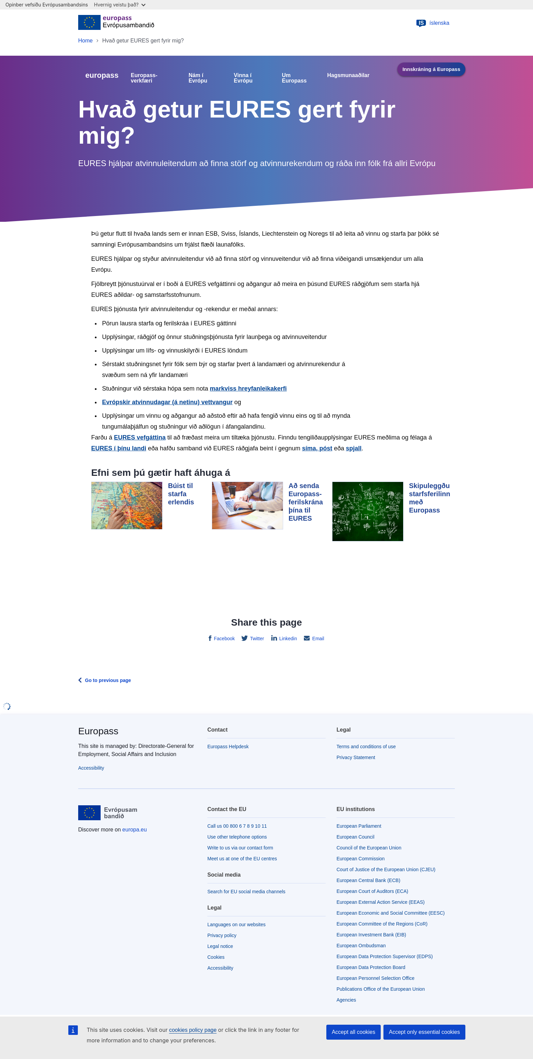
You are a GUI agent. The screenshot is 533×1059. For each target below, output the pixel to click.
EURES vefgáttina (140, 437)
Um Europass (294, 78)
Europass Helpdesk (227, 746)
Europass (98, 731)
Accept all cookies (353, 1032)
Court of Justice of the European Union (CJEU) (386, 869)
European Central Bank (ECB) (368, 880)
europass (102, 75)
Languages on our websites (236, 924)
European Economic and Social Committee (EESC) (391, 913)
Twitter (256, 638)
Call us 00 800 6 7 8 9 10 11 (237, 826)
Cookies (216, 957)
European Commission (361, 858)
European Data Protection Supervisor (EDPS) (385, 956)
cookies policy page (193, 1030)
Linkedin (287, 638)
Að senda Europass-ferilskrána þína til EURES (306, 502)
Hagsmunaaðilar (348, 75)
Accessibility (91, 768)
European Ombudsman (361, 945)
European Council (355, 837)
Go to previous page (108, 680)
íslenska (432, 23)
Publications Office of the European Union (381, 989)
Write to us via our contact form (240, 847)
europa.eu (134, 829)
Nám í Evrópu (198, 78)
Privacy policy (222, 935)
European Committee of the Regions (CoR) (382, 924)
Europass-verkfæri (144, 78)
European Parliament (359, 826)
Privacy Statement (356, 757)
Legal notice (220, 946)
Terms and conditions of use (366, 746)
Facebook (223, 638)
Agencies (346, 1000)
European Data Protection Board (371, 967)
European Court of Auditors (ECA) (372, 891)
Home (85, 40)
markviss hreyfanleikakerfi (248, 388)
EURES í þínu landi (118, 448)
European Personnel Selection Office (375, 978)
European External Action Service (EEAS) (381, 902)
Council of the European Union (369, 847)
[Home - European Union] (116, 23)
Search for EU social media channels (246, 891)
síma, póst (317, 448)
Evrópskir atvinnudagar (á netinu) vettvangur (167, 402)
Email (317, 638)
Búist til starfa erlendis (181, 494)
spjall (354, 448)
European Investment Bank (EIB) (371, 934)
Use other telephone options (237, 837)
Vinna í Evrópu (243, 78)
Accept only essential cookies (424, 1032)
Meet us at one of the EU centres (242, 858)
